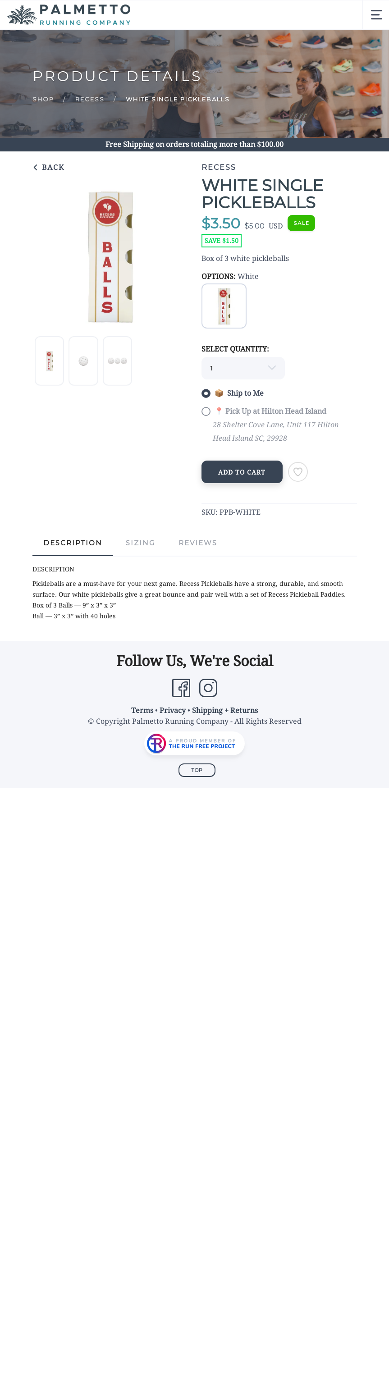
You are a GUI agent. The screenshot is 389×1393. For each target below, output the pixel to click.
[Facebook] (181, 688)
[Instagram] (208, 688)
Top (197, 770)
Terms (142, 710)
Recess (90, 99)
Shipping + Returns (225, 710)
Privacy (173, 710)
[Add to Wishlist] (298, 472)
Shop (43, 99)
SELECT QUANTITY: (235, 349)
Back (48, 167)
